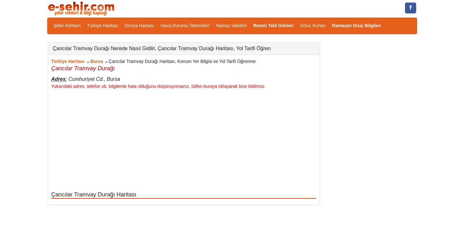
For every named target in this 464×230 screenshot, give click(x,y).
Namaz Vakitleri (231, 25)
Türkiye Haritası (102, 25)
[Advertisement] (183, 140)
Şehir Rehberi (67, 25)
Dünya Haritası (139, 25)
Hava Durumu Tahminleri (185, 25)
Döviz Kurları (313, 25)
